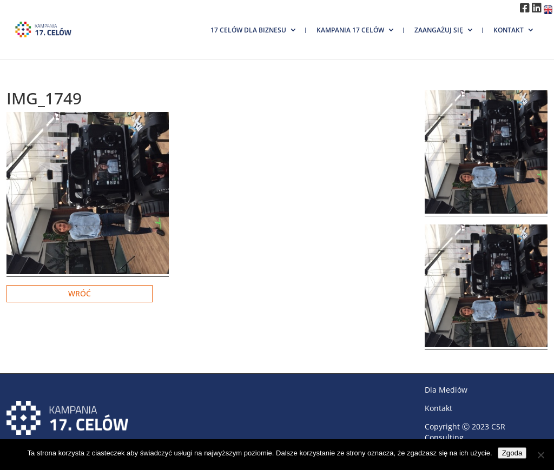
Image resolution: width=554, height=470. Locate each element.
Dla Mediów (446, 390)
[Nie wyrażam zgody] (540, 454)
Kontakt (508, 30)
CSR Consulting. (465, 431)
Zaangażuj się (438, 30)
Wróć (79, 293)
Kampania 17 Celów (350, 30)
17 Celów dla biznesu (248, 30)
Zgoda (512, 453)
